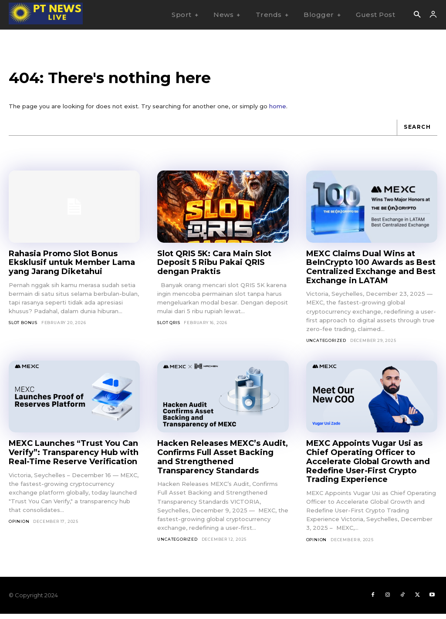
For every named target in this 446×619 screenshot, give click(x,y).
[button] (417, 15)
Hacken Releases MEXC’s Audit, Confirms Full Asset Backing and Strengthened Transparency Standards (222, 462)
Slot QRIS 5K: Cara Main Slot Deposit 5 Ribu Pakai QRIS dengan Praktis (214, 267)
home (277, 110)
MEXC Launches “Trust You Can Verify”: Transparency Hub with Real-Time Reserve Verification (74, 457)
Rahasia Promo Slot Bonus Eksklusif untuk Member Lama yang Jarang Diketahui (72, 267)
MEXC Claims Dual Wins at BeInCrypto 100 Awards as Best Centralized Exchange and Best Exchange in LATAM (371, 272)
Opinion (19, 526)
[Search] (417, 132)
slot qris (168, 327)
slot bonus (23, 327)
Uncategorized (326, 345)
